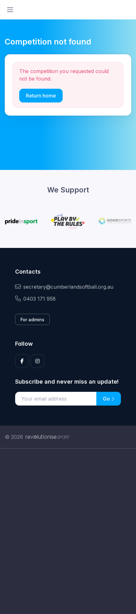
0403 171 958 (35, 299)
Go (108, 399)
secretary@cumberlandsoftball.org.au (64, 287)
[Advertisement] (68, 531)
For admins (32, 319)
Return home (41, 95)
